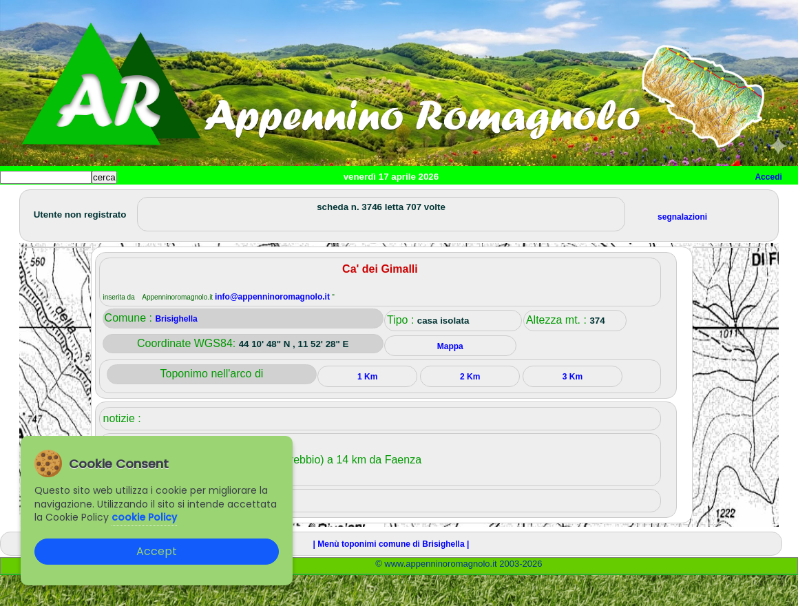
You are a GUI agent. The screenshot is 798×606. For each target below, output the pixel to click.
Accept (156, 551)
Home (23, 200)
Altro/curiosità (372, 200)
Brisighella (176, 350)
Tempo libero (280, 200)
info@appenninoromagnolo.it (273, 328)
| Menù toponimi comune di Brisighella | (391, 575)
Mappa (446, 200)
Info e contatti (515, 200)
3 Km (572, 407)
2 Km (470, 407)
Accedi (768, 177)
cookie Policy (144, 517)
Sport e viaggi (188, 200)
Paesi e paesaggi (94, 200)
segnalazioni (682, 248)
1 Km (367, 407)
